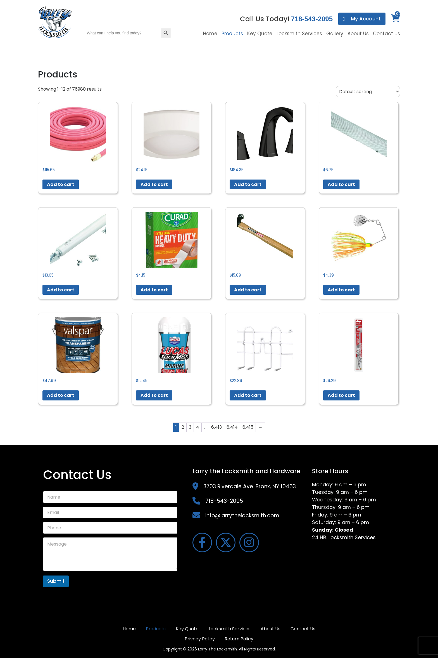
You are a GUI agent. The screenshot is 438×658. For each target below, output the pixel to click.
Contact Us (386, 33)
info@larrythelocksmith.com (242, 515)
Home (210, 33)
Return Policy (239, 639)
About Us (358, 33)
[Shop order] (368, 91)
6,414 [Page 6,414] (232, 427)
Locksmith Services (299, 33)
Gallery (334, 33)
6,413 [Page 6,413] (216, 427)
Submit (56, 581)
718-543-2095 (312, 19)
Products (232, 33)
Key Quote (259, 33)
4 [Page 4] (197, 427)
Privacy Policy (200, 639)
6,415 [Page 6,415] (247, 427)
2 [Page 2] (183, 427)
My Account (362, 18)
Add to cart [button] (60, 184)
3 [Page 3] (190, 427)
